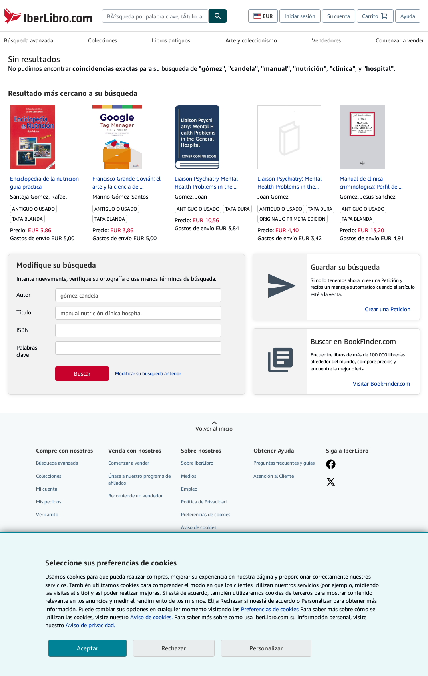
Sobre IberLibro (197, 463)
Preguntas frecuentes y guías (284, 463)
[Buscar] (218, 16)
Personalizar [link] (266, 648)
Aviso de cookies (198, 527)
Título (23, 312)
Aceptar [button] (87, 648)
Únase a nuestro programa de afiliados (139, 479)
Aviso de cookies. (151, 617)
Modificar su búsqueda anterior (148, 373)
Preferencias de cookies (270, 609)
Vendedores (326, 40)
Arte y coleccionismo (251, 40)
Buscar (82, 373)
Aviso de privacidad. (90, 625)
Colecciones (102, 40)
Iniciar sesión (300, 16)
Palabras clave (26, 351)
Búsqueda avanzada (28, 40)
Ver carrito (47, 514)
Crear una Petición (387, 309)
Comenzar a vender (400, 40)
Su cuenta (338, 16)
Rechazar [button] (173, 648)
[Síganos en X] (331, 482)
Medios (188, 476)
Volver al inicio (214, 428)
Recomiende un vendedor (135, 496)
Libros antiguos (171, 40)
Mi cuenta (46, 489)
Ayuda (407, 16)
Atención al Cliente (273, 476)
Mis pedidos (48, 502)
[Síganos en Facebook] (331, 465)
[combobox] (155, 16)
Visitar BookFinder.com (381, 383)
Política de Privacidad (204, 502)
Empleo (189, 489)
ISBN (22, 329)
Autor (23, 294)
